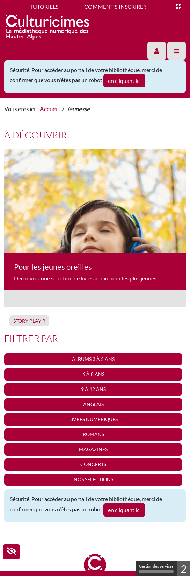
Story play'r (29, 321)
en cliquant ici (124, 80)
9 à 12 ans (93, 389)
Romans (93, 434)
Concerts (93, 464)
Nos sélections (93, 479)
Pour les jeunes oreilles (53, 266)
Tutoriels (44, 6)
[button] (156, 51)
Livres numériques (93, 419)
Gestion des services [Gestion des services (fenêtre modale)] (156, 568)
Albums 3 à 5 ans (93, 359)
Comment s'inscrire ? (115, 6)
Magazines (93, 449)
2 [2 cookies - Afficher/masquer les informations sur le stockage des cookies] (184, 568)
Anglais (93, 404)
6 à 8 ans (93, 374)
